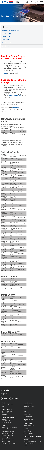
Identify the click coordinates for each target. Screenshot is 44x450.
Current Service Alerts (8, 440)
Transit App (26, 430)
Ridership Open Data (7, 435)
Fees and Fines (27, 405)
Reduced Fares (27, 414)
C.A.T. (25, 445)
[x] (12, 398)
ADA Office (26, 440)
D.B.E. (25, 408)
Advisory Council (6, 413)
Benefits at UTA (6, 422)
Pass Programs (27, 416)
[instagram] (5, 398)
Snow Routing (6, 441)
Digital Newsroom (28, 425)
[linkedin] (9, 398)
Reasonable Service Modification (32, 441)
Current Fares (27, 413)
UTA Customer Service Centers (10, 30)
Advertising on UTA (28, 406)
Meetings (4, 414)
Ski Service (26, 421)
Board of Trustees (7, 411)
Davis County (5, 39)
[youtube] (16, 398)
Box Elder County (7, 43)
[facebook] (2, 398)
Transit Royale (27, 431)
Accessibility (26, 438)
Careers (4, 419)
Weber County (6, 36)
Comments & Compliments (9, 427)
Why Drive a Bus (6, 421)
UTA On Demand (28, 433)
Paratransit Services (28, 443)
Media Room (4, 395)
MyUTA (4, 406)
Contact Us (4, 393)
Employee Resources (7, 405)
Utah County (5, 46)
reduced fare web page (15, 95)
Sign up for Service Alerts (9, 443)
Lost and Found (6, 429)
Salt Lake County (6, 33)
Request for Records (7, 433)
